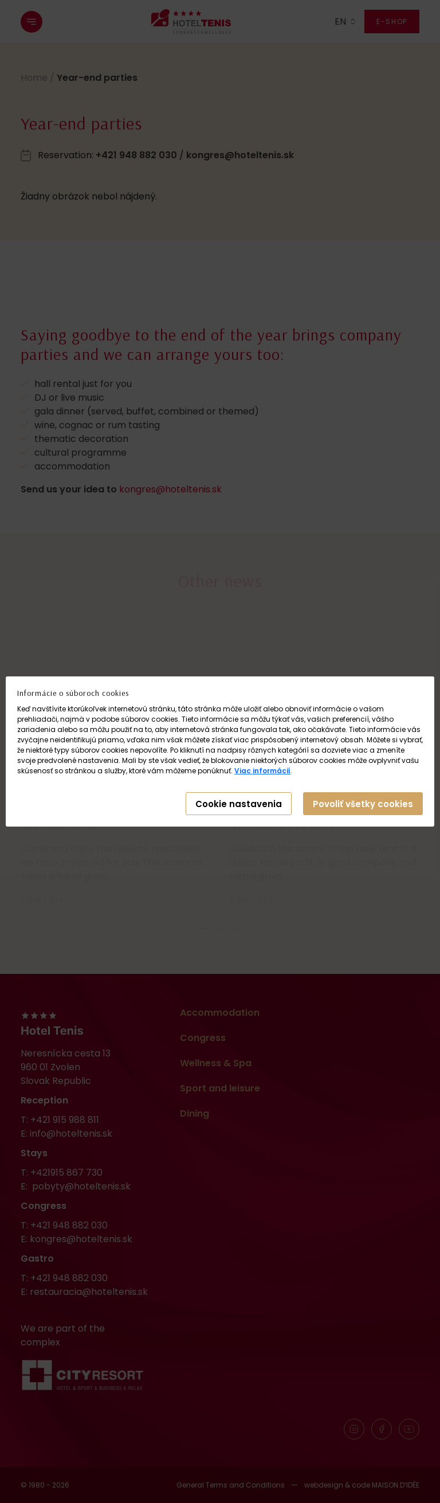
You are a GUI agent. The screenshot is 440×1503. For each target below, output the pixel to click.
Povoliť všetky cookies (363, 804)
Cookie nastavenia (238, 804)
